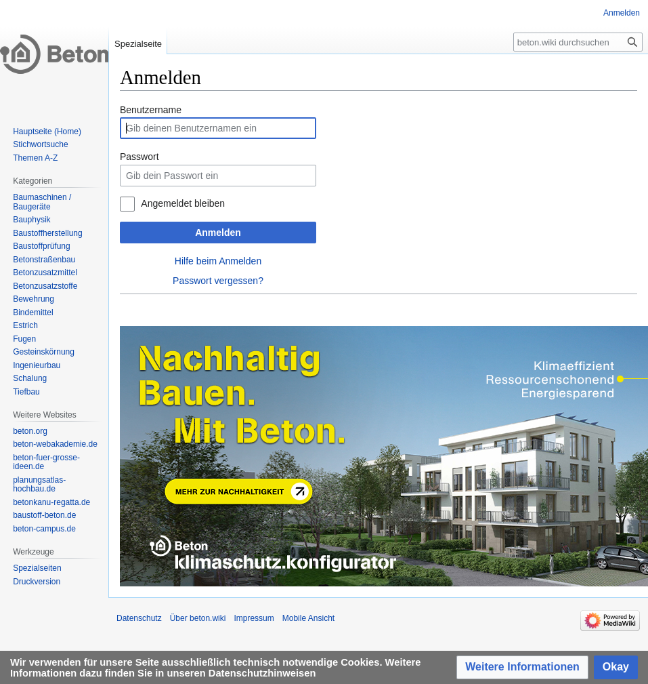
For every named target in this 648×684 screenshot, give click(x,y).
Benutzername (150, 109)
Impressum (254, 618)
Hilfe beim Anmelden (218, 261)
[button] (522, 667)
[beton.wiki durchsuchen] (578, 42)
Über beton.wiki (198, 618)
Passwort (139, 156)
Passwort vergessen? (218, 280)
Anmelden (218, 232)
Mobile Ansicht (308, 618)
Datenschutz (139, 618)
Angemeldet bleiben (183, 203)
